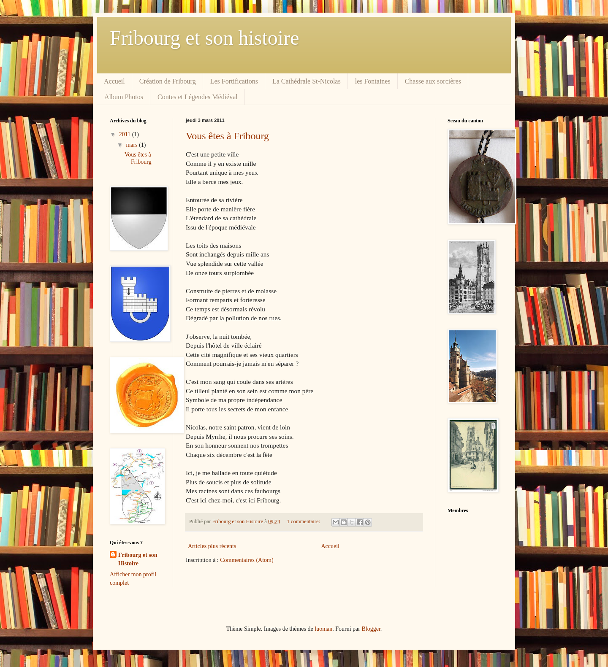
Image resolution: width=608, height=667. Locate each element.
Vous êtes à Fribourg (227, 135)
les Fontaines (373, 81)
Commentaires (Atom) (246, 560)
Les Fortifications (234, 81)
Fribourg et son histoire (204, 38)
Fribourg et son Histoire (137, 559)
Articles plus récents (212, 546)
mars (132, 145)
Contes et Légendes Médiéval (197, 96)
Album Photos (123, 96)
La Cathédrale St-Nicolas (306, 81)
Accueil (114, 81)
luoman (323, 629)
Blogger (370, 629)
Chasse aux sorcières (433, 81)
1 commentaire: (304, 521)
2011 (125, 134)
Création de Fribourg (167, 81)
